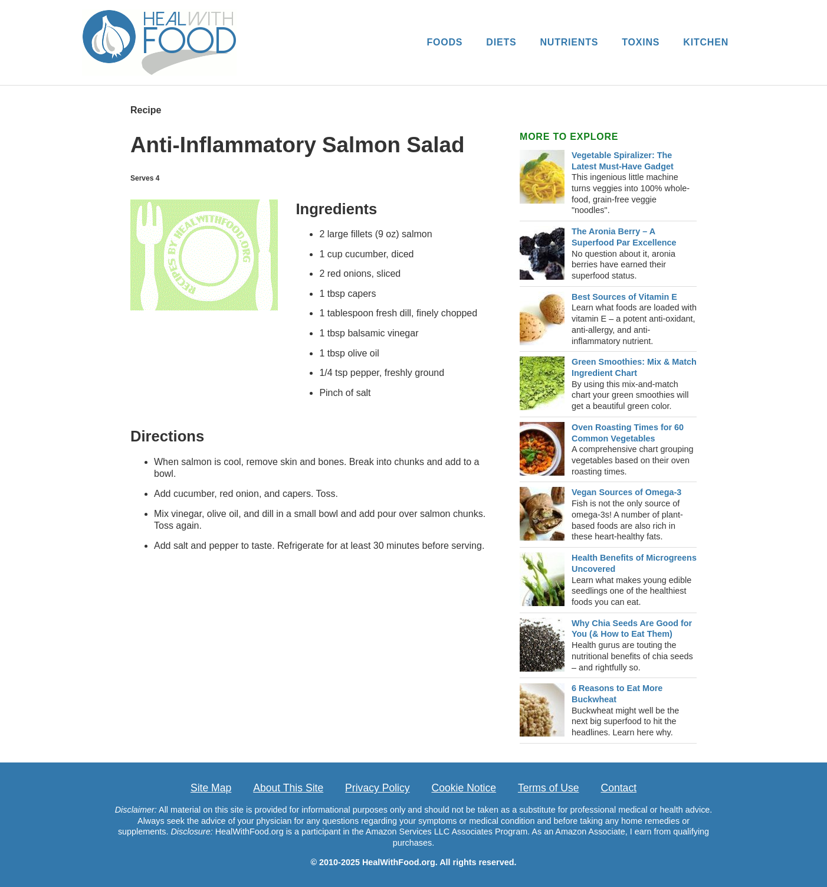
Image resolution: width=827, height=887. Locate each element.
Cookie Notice (464, 788)
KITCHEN (705, 42)
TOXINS (640, 42)
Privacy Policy (377, 788)
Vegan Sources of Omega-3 (626, 492)
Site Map (211, 788)
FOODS (444, 42)
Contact (618, 788)
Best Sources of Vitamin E (624, 297)
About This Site (288, 788)
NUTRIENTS (569, 42)
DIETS (501, 42)
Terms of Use (548, 788)
